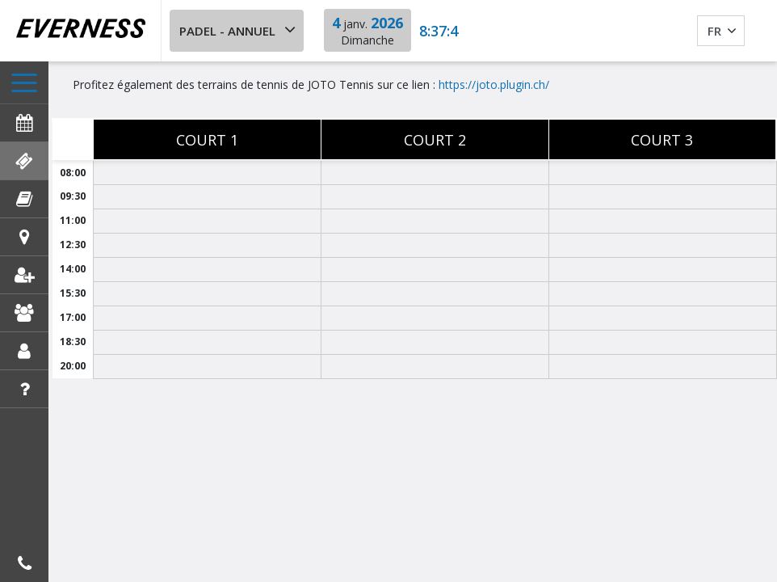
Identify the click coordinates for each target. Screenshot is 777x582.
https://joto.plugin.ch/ (494, 84)
